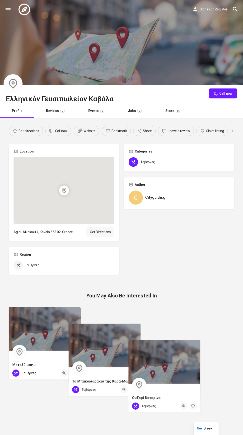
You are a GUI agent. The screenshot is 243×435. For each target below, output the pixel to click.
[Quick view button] (64, 373)
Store (172, 111)
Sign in (205, 9)
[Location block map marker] (64, 190)
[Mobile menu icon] (8, 9)
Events (96, 111)
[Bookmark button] (73, 373)
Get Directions (100, 232)
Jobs (135, 111)
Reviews (55, 111)
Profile (17, 111)
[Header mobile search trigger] (235, 9)
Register (221, 9)
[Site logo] (25, 9)
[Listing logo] (13, 83)
